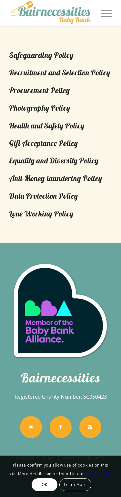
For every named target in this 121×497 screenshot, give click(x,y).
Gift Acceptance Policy (43, 143)
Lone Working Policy (41, 213)
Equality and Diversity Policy (53, 160)
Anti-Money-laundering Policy (55, 178)
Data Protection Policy (43, 196)
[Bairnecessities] (50, 13)
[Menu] (103, 13)
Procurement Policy (39, 90)
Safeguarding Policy (41, 55)
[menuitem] (103, 13)
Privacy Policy (98, 474)
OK (44, 484)
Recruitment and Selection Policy (59, 72)
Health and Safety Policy (46, 125)
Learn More (75, 484)
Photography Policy (39, 108)
